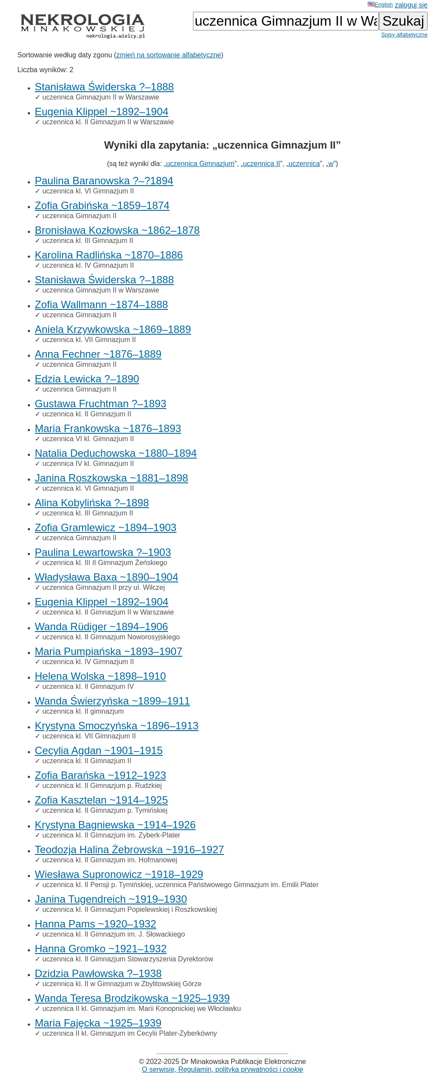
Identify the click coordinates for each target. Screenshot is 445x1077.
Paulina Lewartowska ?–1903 (103, 552)
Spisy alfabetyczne (404, 34)
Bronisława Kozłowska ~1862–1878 (117, 230)
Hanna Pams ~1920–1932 (95, 924)
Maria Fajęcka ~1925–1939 (98, 1023)
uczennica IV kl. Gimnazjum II (88, 463)
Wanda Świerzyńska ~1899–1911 (112, 701)
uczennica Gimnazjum (200, 163)
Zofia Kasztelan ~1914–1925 (101, 800)
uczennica (304, 163)
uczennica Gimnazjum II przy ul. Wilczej (103, 587)
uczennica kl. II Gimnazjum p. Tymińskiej (104, 810)
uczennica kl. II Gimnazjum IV (88, 686)
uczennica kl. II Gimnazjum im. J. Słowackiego (113, 934)
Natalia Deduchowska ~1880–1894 (116, 453)
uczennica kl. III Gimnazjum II (87, 240)
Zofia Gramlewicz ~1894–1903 (105, 527)
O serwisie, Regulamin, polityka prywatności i (222, 1069)
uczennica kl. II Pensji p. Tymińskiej (96, 884)
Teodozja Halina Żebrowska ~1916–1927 (129, 849)
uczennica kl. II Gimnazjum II (86, 414)
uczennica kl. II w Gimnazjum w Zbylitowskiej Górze (121, 983)
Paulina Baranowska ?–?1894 (104, 180)
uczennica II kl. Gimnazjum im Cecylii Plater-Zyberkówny (129, 1033)
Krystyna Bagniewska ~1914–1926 (115, 825)
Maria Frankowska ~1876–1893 (108, 428)
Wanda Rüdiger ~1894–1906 (101, 626)
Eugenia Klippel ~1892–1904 (102, 111)
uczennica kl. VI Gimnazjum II (88, 191)
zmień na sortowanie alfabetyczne (168, 55)
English (380, 4)
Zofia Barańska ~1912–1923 (100, 775)
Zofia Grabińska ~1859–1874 (102, 205)
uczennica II (261, 163)
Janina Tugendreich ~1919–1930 (111, 899)
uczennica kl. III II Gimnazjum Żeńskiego (104, 562)
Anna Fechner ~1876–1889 (98, 354)
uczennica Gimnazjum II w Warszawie (100, 97)
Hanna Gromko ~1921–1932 (101, 948)
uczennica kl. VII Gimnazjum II (89, 339)
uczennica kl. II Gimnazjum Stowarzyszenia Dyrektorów (127, 959)
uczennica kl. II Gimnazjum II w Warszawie (108, 122)
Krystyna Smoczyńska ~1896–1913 (117, 725)
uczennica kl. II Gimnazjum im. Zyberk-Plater (111, 835)
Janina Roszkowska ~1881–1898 (111, 478)
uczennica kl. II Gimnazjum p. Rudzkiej (102, 785)
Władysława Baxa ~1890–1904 (106, 577)
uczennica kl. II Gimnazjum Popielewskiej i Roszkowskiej (129, 909)
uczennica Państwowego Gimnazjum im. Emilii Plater (237, 884)
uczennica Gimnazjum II (79, 215)
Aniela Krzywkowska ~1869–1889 (113, 329)
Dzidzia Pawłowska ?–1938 (98, 973)
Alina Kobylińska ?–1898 (92, 503)
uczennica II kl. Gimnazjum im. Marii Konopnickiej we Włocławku (141, 1008)
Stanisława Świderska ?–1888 (104, 87)
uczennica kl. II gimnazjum (83, 711)
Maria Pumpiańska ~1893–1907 (109, 651)
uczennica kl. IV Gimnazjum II (88, 265)
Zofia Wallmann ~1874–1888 (101, 304)
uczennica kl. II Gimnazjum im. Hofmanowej (109, 860)
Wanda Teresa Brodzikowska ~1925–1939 (132, 998)
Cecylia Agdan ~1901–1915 (99, 750)
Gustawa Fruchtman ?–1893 (100, 403)
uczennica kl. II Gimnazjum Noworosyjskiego (111, 637)
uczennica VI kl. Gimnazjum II (88, 438)
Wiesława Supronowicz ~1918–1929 (119, 874)
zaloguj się (411, 5)
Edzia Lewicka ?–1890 (87, 379)
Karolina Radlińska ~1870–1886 (109, 255)
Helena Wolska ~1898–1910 (100, 676)
